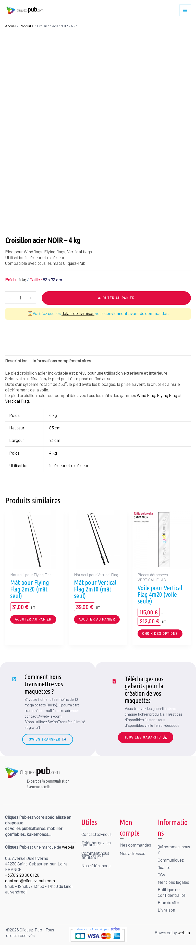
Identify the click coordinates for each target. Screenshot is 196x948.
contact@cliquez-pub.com (30, 879)
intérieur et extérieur (69, 464)
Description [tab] (16, 359)
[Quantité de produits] (20, 296)
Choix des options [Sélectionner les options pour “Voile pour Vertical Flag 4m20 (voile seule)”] (160, 632)
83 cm (54, 426)
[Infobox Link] (47, 700)
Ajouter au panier (116, 297)
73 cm (54, 439)
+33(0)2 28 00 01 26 (22, 873)
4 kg (53, 451)
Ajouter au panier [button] (33, 618)
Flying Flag (167, 394)
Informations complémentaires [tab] (61, 359)
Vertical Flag (17, 399)
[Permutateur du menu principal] (185, 10)
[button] (47, 738)
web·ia (68, 845)
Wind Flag (146, 394)
